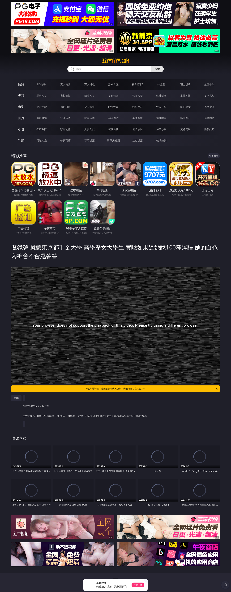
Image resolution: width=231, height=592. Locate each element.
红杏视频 (137, 140)
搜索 (157, 69)
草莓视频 (89, 140)
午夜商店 (65, 140)
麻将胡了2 (137, 84)
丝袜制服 (161, 95)
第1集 (16, 398)
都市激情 (41, 129)
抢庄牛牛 (209, 84)
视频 (21, 95)
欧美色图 (89, 118)
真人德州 (65, 84)
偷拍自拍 (65, 107)
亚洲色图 (65, 118)
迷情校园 (137, 129)
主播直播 (185, 95)
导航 (21, 140)
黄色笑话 (185, 129)
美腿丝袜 (137, 118)
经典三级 (161, 107)
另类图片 (209, 118)
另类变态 (209, 107)
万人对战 (89, 84)
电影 (21, 107)
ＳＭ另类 (209, 95)
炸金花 (161, 84)
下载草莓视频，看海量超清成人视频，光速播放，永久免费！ (151, 389)
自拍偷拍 (65, 95)
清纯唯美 (161, 118)
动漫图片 (113, 118)
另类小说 (161, 129)
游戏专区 (113, 84)
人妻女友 (89, 129)
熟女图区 (185, 118)
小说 (21, 129)
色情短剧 (161, 140)
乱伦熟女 (185, 107)
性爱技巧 (209, 129)
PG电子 (41, 84)
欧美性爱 (113, 107)
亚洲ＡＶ (41, 95)
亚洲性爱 (41, 107)
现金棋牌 (185, 84)
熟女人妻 (137, 95)
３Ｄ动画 (113, 95)
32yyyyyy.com (115, 61)
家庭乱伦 (65, 129)
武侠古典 (113, 129)
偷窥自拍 (41, 118)
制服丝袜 (137, 107)
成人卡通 (89, 107)
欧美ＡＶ (89, 95)
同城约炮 (41, 140)
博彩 (21, 84)
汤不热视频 (113, 140)
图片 (21, 118)
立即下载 (137, 584)
